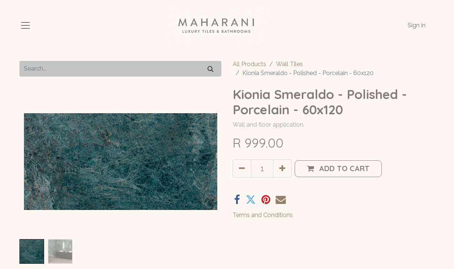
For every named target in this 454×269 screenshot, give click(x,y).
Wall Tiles (289, 64)
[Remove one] (242, 168)
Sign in (417, 25)
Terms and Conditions (263, 215)
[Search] (210, 68)
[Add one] (282, 168)
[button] (338, 168)
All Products (249, 64)
